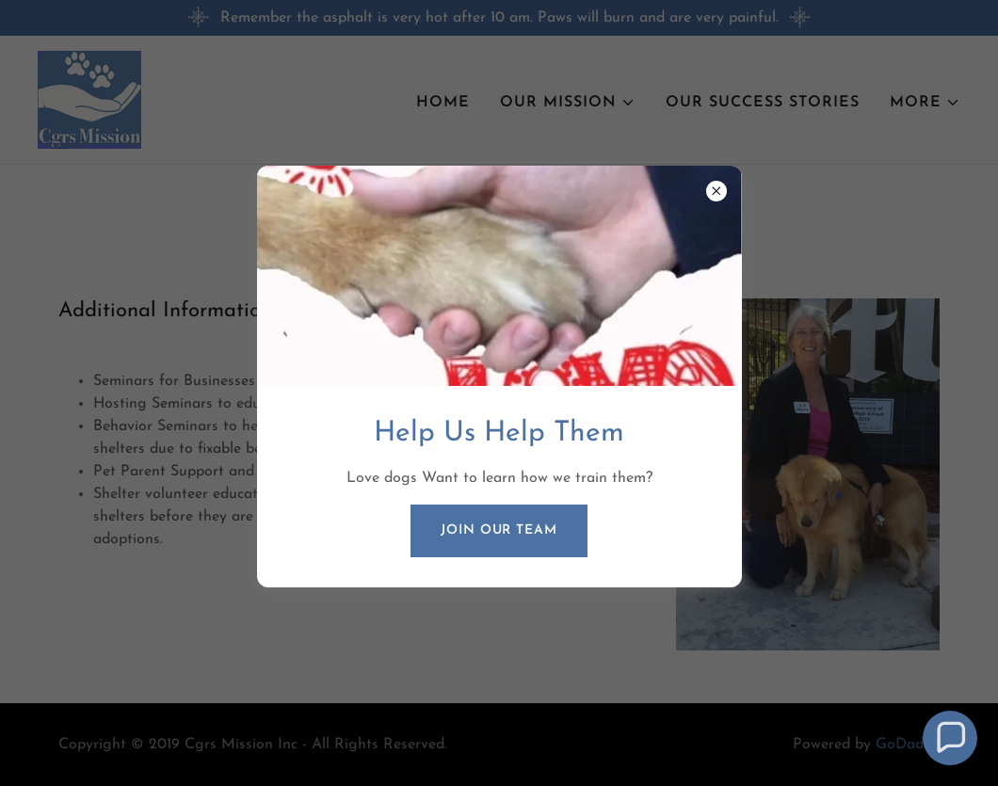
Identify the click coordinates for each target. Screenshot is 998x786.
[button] (950, 738)
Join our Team (498, 530)
